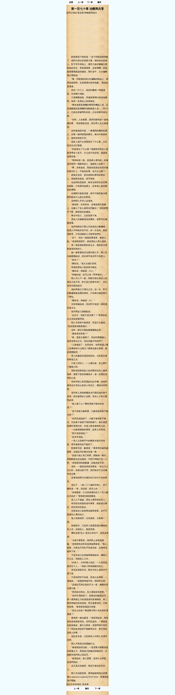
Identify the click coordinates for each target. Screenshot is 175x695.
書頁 (99, 2)
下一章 (90, 2)
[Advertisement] (87, 34)
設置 (71, 2)
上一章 (80, 2)
